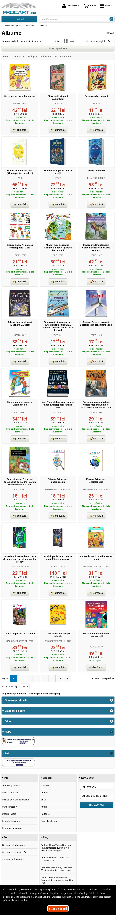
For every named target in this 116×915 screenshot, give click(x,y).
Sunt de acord (58, 908)
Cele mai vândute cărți (13, 845)
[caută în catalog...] (73, 19)
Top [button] (6, 837)
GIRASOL (58, 104)
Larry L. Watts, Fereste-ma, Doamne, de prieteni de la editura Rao (57, 880)
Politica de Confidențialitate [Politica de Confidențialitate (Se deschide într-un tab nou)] (16, 896)
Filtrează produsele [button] (16, 700)
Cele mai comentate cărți (14, 852)
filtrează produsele (58, 48)
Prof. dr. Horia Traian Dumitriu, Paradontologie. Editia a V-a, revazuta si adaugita (56, 848)
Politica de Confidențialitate (15, 799)
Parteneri (45, 814)
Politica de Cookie (11, 792)
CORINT (55, 566)
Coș (88, 5)
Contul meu (69, 6)
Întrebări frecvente (11, 821)
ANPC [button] (8, 731)
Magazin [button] (47, 778)
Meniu (105, 6)
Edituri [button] (8, 721)
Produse (19, 19)
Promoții (45, 792)
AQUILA (93, 647)
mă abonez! (96, 804)
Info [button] (6, 778)
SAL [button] (7, 753)
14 (59, 678)
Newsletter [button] (87, 778)
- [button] (111, 731)
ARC (20, 178)
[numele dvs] (96, 787)
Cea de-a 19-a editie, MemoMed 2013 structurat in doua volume (57, 868)
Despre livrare (9, 814)
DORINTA (96, 104)
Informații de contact (12, 828)
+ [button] (111, 700)
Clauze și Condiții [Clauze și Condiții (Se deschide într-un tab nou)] (41, 896)
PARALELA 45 (17, 566)
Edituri (44, 799)
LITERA (17, 255)
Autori (44, 806)
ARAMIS (17, 104)
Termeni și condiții (11, 785)
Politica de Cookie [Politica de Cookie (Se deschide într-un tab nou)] (97, 893)
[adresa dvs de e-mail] (96, 796)
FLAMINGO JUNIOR (96, 178)
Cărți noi (45, 785)
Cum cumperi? (9, 806)
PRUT (58, 178)
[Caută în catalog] (111, 19)
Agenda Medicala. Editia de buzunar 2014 (54, 859)
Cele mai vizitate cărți (13, 859)
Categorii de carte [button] (15, 710)
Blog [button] (45, 837)
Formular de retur (49, 821)
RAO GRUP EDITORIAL (55, 489)
